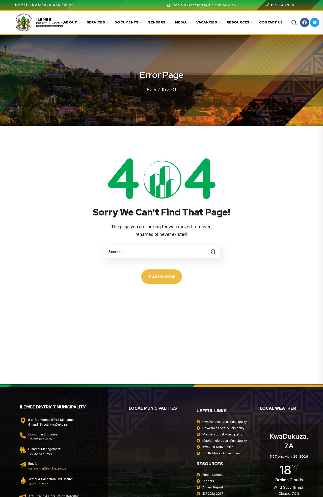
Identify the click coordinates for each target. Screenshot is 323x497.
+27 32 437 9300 (279, 5)
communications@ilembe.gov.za (201, 5)
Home (151, 89)
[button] (294, 22)
